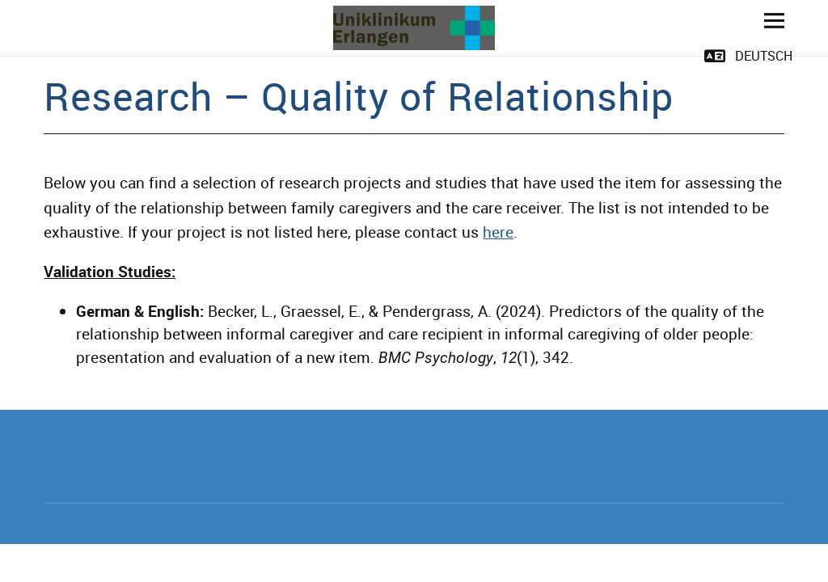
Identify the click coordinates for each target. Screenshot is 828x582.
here (498, 231)
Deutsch (763, 56)
